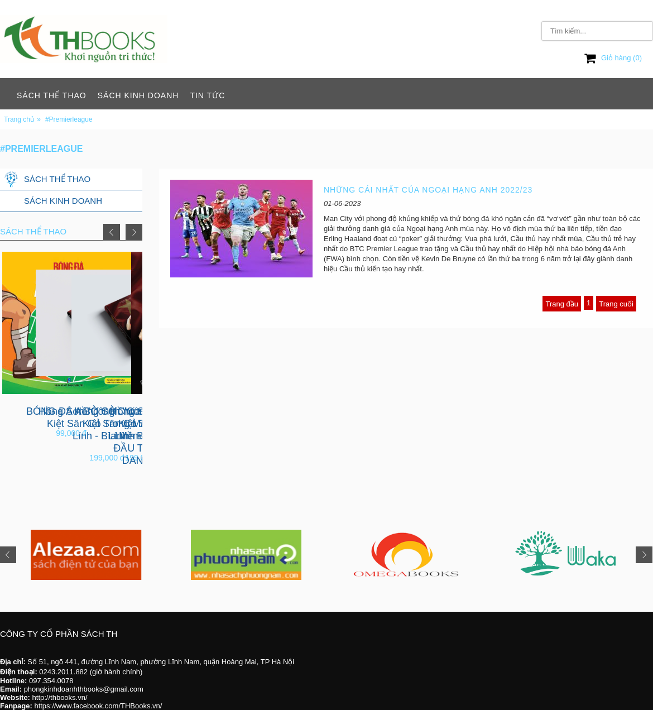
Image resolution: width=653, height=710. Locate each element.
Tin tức (207, 95)
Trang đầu (561, 304)
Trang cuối (616, 304)
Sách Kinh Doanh (138, 95)
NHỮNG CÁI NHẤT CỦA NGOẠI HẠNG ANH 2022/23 (428, 189)
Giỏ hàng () (613, 58)
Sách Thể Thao (52, 95)
